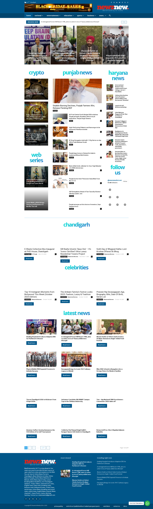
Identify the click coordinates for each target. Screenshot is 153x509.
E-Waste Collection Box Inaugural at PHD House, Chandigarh (39, 250)
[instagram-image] (110, 189)
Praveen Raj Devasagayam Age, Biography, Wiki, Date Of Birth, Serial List (111, 294)
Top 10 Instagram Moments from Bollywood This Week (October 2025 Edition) (39, 294)
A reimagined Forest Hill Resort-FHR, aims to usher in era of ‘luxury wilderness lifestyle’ (76, 338)
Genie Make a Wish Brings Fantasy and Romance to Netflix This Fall (35, 204)
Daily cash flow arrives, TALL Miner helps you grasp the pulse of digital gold (36, 117)
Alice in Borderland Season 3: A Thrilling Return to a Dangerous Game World (35, 181)
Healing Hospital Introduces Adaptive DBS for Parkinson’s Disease (63, 22)
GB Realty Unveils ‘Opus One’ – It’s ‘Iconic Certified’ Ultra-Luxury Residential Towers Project (75, 251)
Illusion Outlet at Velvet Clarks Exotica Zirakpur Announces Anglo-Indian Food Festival (110, 338)
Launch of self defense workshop (120, 106)
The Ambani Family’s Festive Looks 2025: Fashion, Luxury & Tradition (76, 293)
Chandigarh (28, 254)
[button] (110, 15)
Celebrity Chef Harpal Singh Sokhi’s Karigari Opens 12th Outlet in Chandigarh (75, 431)
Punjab (55, 110)
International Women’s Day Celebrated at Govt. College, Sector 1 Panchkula (121, 88)
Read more (29, 258)
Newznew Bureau (73, 256)
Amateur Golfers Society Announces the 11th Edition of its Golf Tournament (40, 431)
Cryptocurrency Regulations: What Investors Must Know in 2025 (34, 93)
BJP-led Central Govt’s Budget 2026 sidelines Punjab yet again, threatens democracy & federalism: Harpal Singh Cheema (83, 116)
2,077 (43, 448)
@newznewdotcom (115, 180)
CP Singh (34, 254)
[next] (125, 22)
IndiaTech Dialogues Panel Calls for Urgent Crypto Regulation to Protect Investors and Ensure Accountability (35, 137)
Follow (125, 181)
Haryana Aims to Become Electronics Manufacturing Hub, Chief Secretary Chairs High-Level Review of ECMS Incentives (121, 156)
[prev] (122, 22)
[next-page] (48, 447)
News (71, 121)
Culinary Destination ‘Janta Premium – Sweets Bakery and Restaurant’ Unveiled (121, 98)
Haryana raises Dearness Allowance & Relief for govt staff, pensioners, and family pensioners (121, 144)
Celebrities (27, 299)
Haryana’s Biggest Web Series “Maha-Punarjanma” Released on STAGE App (121, 124)
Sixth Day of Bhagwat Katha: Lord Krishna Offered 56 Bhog (111, 250)
